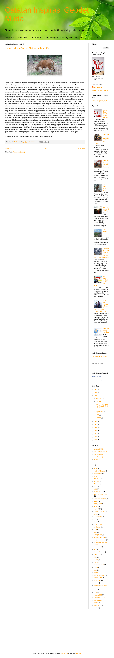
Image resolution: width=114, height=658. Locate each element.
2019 (96, 396)
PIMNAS (96, 554)
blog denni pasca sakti (100, 451)
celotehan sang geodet (100, 457)
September (99, 411)
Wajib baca (97, 605)
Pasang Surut (98, 535)
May (97, 415)
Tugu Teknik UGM (99, 597)
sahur (95, 570)
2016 (96, 428)
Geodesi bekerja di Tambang (106, 209)
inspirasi (96, 509)
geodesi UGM (98, 491)
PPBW (96, 562)
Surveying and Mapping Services (61, 37)
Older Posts (81, 148)
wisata (96, 608)
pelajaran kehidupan (100, 540)
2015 (96, 431)
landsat (96, 514)
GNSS (96, 501)
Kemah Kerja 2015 (99, 511)
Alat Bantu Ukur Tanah (104, 187)
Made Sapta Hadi (96, 376)
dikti (95, 486)
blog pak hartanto (99, 454)
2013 (96, 437)
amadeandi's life (99, 449)
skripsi (96, 572)
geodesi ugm (97, 459)
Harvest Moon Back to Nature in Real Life (27, 48)
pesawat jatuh (98, 547)
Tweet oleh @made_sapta (99, 101)
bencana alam (98, 473)
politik (96, 560)
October (98, 401)
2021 (96, 390)
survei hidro (97, 580)
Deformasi (97, 484)
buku (95, 476)
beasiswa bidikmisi (99, 471)
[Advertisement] (57, 631)
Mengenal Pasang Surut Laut (106, 330)
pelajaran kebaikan (99, 537)
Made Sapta (98, 87)
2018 (96, 421)
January (98, 418)
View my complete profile (100, 90)
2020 (96, 393)
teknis (95, 590)
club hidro (97, 481)
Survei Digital (98, 578)
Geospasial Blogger (100, 498)
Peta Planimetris (99, 552)
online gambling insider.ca (100, 356)
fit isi (95, 489)
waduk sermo (98, 600)
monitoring (97, 527)
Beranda (9, 37)
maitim (96, 522)
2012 (96, 440)
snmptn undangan (99, 575)
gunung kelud (98, 504)
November (99, 398)
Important (36, 37)
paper (95, 532)
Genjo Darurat (105, 230)
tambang (96, 583)
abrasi (95, 468)
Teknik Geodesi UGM (100, 585)
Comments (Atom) (19, 152)
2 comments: (32, 142)
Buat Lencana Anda (97, 381)
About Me (22, 37)
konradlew (64, 653)
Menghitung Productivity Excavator (106, 164)
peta (95, 549)
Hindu (95, 506)
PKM (95, 557)
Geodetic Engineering (100, 494)
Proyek (96, 567)
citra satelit (97, 479)
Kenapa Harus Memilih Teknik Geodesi (105, 113)
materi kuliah (98, 524)
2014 (96, 434)
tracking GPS (98, 595)
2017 (96, 424)
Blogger (78, 653)
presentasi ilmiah (99, 565)
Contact (96, 37)
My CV (84, 37)
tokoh (95, 592)
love (95, 519)
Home (45, 148)
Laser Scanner (98, 516)
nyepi (95, 529)
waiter (95, 603)
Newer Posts (9, 148)
